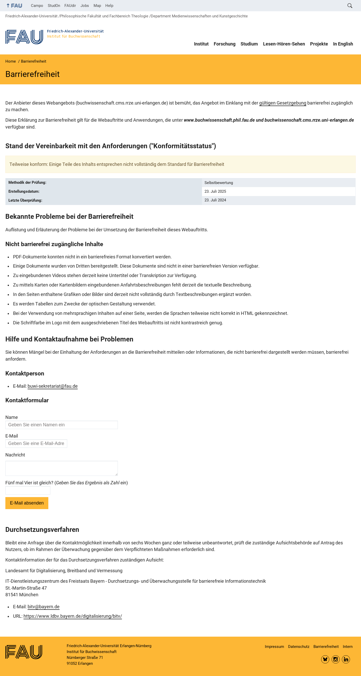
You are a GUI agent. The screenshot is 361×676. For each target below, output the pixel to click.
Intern (348, 646)
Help (109, 5)
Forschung (224, 44)
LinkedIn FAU (346, 659)
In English (343, 44)
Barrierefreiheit (326, 646)
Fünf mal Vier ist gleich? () (66, 484)
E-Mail (11, 436)
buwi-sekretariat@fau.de (53, 386)
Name (11, 417)
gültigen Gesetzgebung (282, 103)
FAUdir (70, 5)
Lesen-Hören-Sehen (284, 44)
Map (97, 5)
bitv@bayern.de (44, 608)
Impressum (274, 646)
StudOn (54, 5)
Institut (201, 44)
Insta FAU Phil (336, 659)
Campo (37, 5)
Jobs (85, 5)
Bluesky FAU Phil (325, 659)
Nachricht (15, 454)
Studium (249, 44)
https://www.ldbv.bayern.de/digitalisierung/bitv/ (73, 618)
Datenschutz (298, 646)
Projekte (319, 44)
